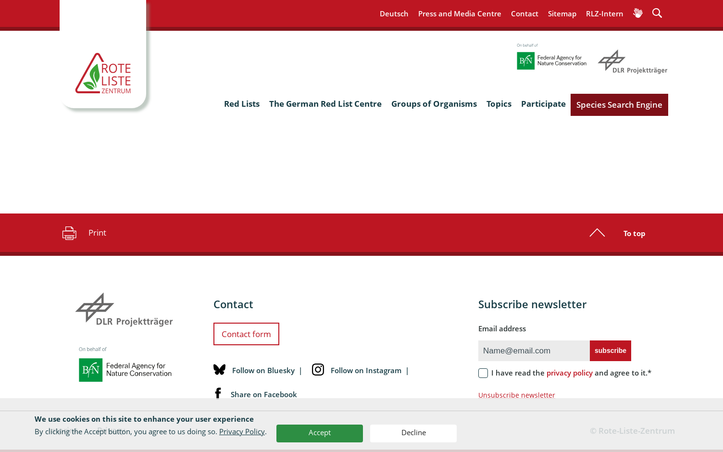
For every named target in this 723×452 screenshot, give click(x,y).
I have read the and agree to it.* (571, 372)
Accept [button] (320, 432)
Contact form (246, 333)
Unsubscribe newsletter (516, 395)
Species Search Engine (619, 104)
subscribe (610, 350)
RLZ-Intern (604, 13)
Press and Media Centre (459, 13)
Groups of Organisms (434, 103)
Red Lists (242, 103)
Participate (543, 103)
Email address (502, 328)
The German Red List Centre (325, 103)
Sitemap (562, 13)
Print (83, 232)
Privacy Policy (242, 431)
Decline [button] (413, 432)
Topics (498, 103)
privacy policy (570, 372)
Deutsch (394, 13)
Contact (524, 13)
